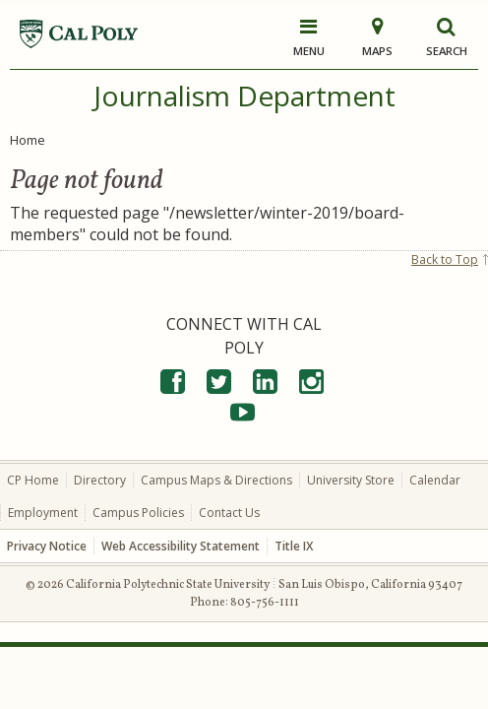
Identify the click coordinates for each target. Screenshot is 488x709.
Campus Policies (138, 512)
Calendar (434, 480)
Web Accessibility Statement (180, 546)
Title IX (293, 546)
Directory (100, 480)
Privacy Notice (47, 546)
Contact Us (229, 512)
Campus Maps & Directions (216, 480)
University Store (351, 480)
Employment (43, 512)
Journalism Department (244, 95)
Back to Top (444, 259)
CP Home (33, 480)
